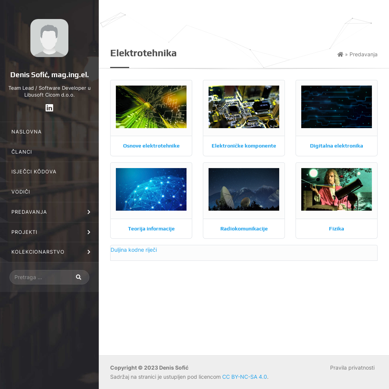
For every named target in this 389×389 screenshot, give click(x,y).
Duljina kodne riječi (134, 249)
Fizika (336, 228)
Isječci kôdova (34, 172)
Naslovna (26, 132)
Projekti (24, 232)
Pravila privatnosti (352, 367)
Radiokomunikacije (244, 228)
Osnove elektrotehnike (151, 146)
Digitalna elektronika (336, 146)
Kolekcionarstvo (38, 252)
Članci (21, 152)
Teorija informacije (151, 228)
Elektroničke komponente (244, 146)
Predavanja (29, 212)
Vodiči (20, 192)
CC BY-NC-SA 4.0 (244, 376)
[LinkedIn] (49, 108)
